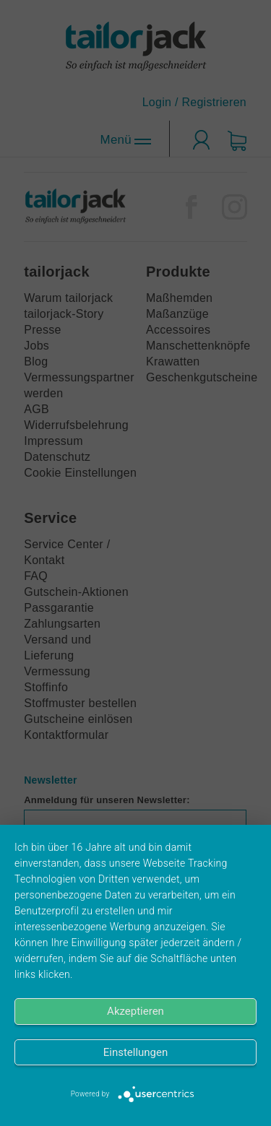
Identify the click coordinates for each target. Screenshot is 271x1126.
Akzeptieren (135, 1011)
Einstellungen (135, 1052)
